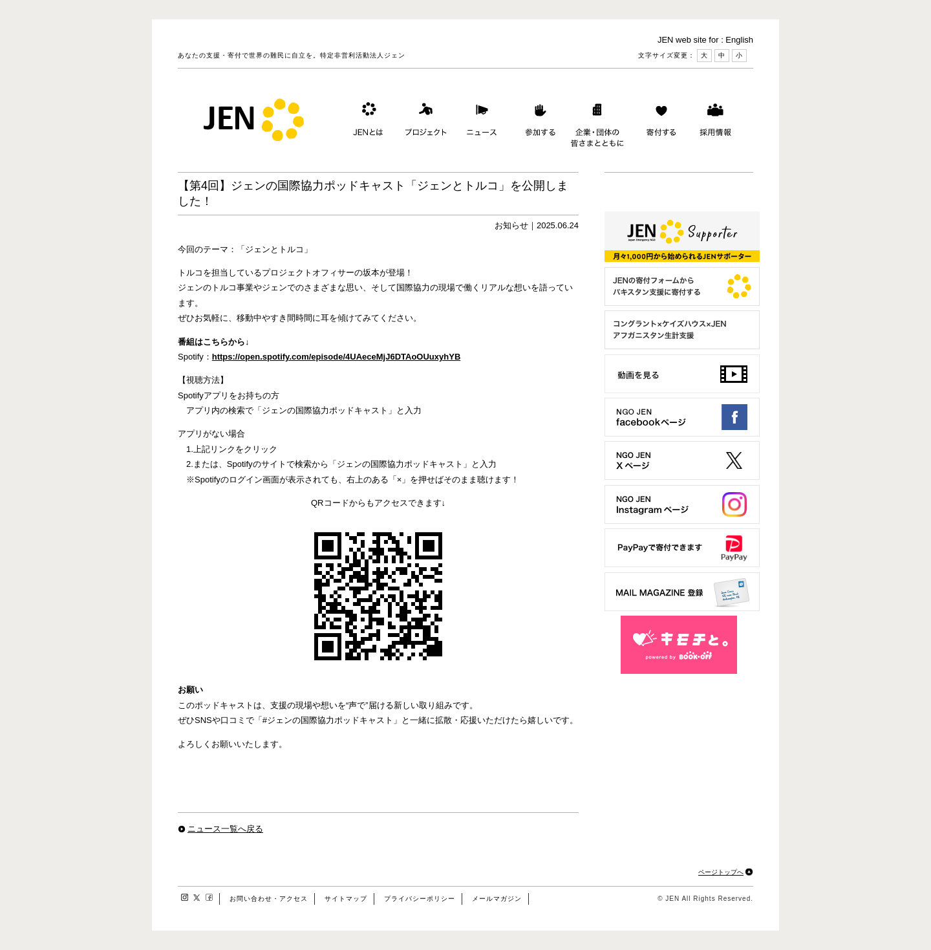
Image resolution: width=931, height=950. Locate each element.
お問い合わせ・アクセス (269, 898)
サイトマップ (346, 898)
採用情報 (715, 122)
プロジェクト (423, 122)
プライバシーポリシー (419, 898)
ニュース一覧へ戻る (225, 829)
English (739, 40)
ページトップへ (721, 872)
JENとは (366, 122)
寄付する (658, 122)
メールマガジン (497, 898)
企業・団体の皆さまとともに (598, 122)
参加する (537, 122)
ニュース (480, 122)
